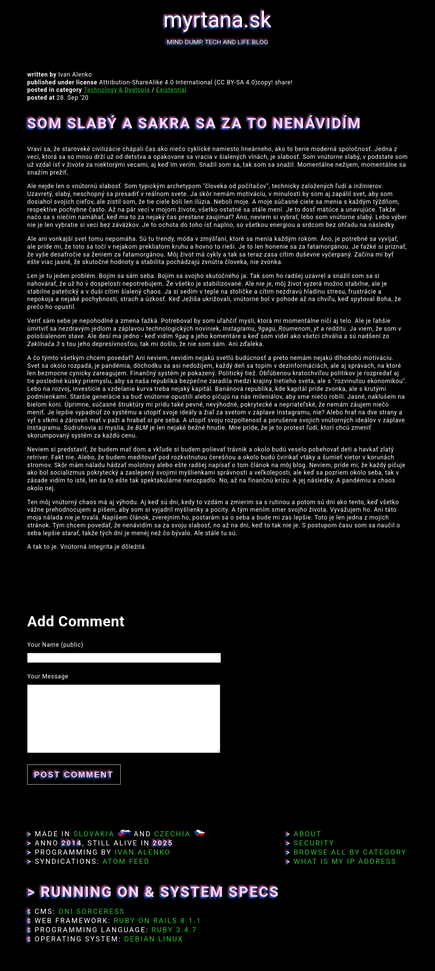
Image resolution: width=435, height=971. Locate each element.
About (308, 834)
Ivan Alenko (143, 852)
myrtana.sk (217, 20)
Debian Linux (153, 939)
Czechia (172, 834)
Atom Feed (126, 861)
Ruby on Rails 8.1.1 (158, 921)
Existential (171, 89)
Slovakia (94, 834)
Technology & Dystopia (117, 89)
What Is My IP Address (345, 861)
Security (314, 843)
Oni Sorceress (91, 911)
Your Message (47, 676)
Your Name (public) (55, 644)
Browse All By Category (350, 852)
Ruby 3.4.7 (174, 930)
